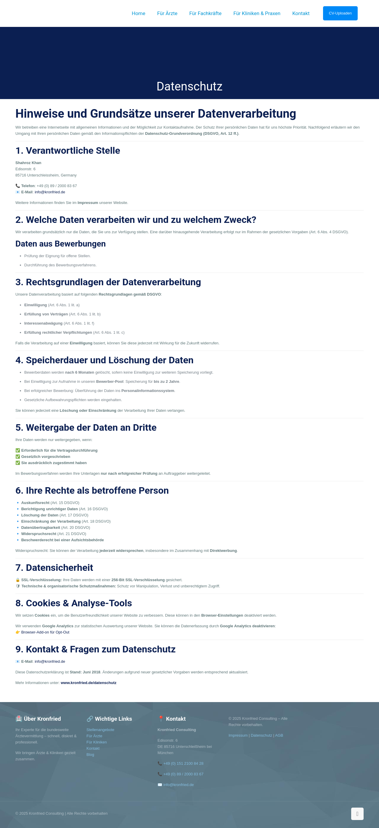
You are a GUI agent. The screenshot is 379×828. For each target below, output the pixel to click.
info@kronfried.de (50, 192)
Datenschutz (261, 735)
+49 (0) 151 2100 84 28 (183, 763)
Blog (90, 754)
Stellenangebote (100, 729)
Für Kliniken (96, 742)
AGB (279, 735)
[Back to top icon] (357, 814)
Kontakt (92, 748)
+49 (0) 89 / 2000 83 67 (183, 774)
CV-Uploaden (340, 13)
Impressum (238, 735)
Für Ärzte (94, 736)
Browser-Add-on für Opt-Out (45, 632)
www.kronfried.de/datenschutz (88, 682)
